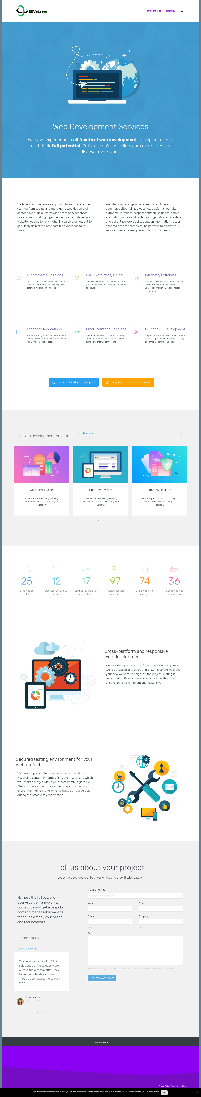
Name (91, 903)
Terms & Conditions (179, 1086)
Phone (91, 916)
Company (144, 916)
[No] (197, 1093)
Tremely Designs (160, 490)
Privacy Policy (164, 1086)
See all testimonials (27, 949)
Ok (164, 1092)
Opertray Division (41, 490)
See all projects (85, 433)
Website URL (96, 890)
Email (142, 903)
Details (91, 933)
